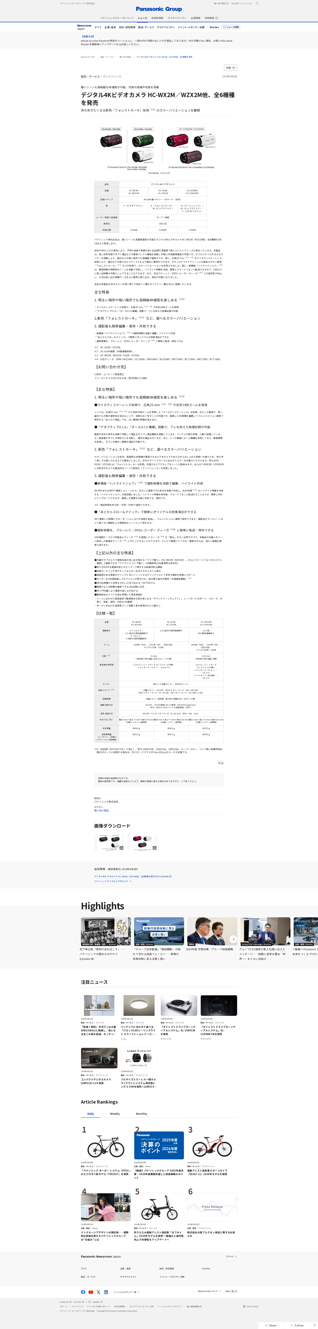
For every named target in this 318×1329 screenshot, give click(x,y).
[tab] (115, 1113)
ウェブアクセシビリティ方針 (141, 1306)
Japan (84, 27)
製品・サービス (146, 27)
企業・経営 (110, 27)
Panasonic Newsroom (101, 1256)
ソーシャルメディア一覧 (125, 1292)
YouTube (78, 1301)
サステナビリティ (166, 27)
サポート (63, 1306)
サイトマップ (77, 1306)
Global (230, 1256)
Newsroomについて (208, 1291)
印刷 (230, 67)
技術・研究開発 (127, 27)
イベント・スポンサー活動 (191, 27)
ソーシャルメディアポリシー (170, 1306)
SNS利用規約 (119, 1306)
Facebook (65, 1301)
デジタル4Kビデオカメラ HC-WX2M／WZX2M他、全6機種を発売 (164, 56)
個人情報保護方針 (194, 1306)
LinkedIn (97, 1301)
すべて (98, 27)
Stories (214, 27)
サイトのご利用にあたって (98, 1306)
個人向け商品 (125, 56)
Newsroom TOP (88, 56)
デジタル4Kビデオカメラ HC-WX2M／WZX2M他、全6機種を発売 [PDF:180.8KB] (133, 876)
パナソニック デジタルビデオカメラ (113, 881)
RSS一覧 (230, 1291)
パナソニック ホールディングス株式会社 (77, 3)
